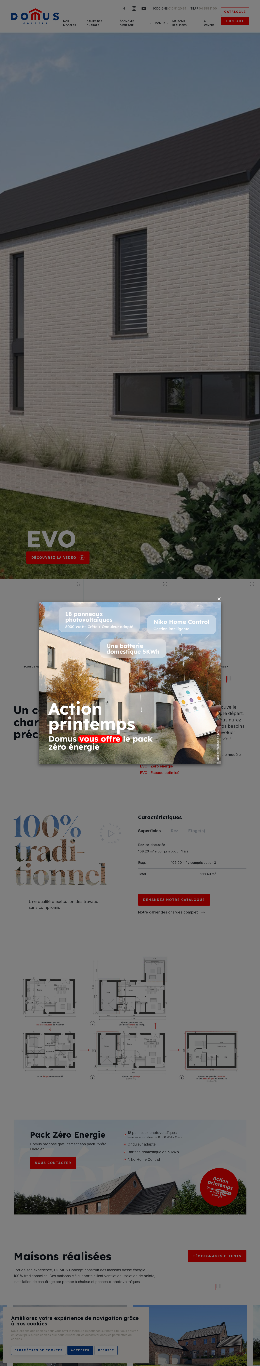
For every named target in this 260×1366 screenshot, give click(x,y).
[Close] (219, 599)
